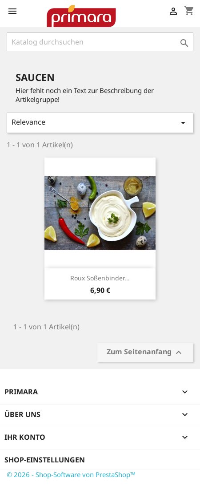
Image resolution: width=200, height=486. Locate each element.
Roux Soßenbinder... (100, 278)
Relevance (100, 122)
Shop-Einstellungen (44, 460)
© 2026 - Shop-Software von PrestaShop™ (71, 474)
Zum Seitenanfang (145, 352)
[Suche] (100, 41)
